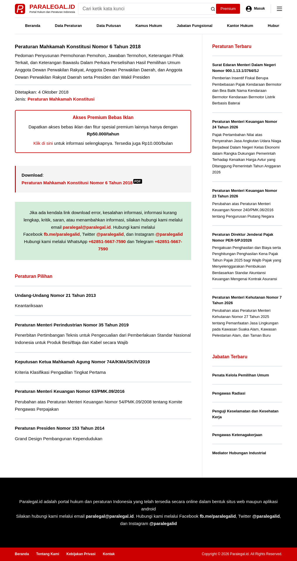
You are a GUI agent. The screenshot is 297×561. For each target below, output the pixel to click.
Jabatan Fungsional (194, 25)
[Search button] (213, 9)
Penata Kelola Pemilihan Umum (240, 375)
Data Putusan (108, 25)
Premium (228, 8)
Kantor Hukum (240, 25)
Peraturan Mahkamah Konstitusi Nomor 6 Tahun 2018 (82, 182)
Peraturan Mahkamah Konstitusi (60, 99)
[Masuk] (255, 9)
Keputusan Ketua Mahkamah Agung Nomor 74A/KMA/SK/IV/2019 (82, 361)
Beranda (32, 25)
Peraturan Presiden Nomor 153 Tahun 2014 (59, 428)
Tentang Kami (47, 554)
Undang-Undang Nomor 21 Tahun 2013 (55, 295)
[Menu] (279, 8)
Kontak (109, 554)
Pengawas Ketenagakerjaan (237, 435)
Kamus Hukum (148, 25)
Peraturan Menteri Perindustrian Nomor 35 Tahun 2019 (72, 324)
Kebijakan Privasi (80, 554)
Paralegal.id (52, 6)
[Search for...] (143, 9)
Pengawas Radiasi (228, 393)
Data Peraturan (68, 25)
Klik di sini (43, 143)
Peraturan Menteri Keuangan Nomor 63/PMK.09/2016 (70, 391)
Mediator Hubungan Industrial (239, 453)
